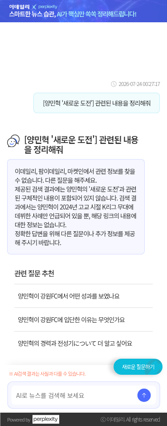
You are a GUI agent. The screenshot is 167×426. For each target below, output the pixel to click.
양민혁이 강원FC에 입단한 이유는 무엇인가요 (71, 319)
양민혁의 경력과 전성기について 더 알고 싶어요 (75, 343)
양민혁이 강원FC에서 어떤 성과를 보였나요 (68, 295)
